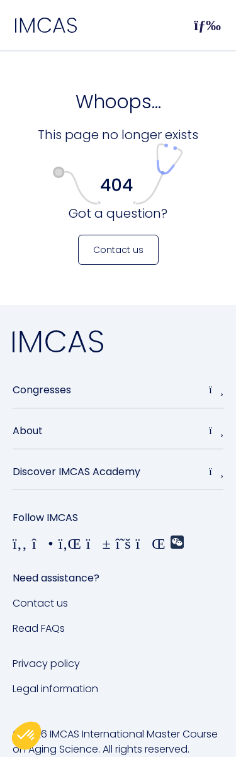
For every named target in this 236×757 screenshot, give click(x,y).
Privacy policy (46, 663)
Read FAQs (39, 628)
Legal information (55, 688)
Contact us (40, 603)
